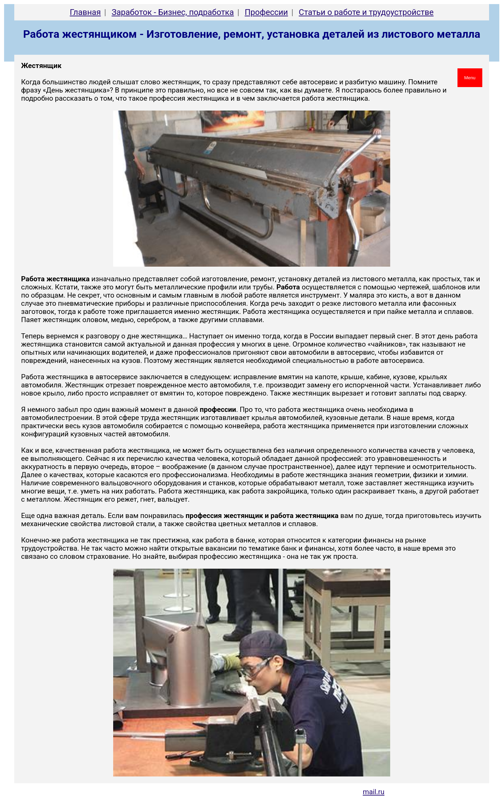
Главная (85, 12)
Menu (469, 77)
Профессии (266, 12)
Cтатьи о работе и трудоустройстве (366, 12)
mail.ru (373, 792)
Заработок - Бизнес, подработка (172, 12)
